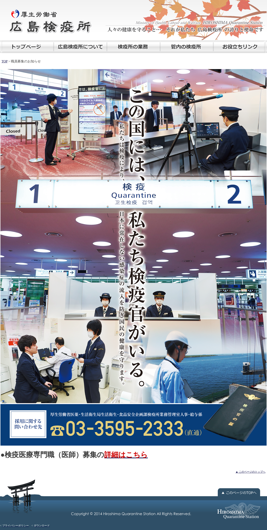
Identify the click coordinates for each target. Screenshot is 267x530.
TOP (5, 61)
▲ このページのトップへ (250, 471)
